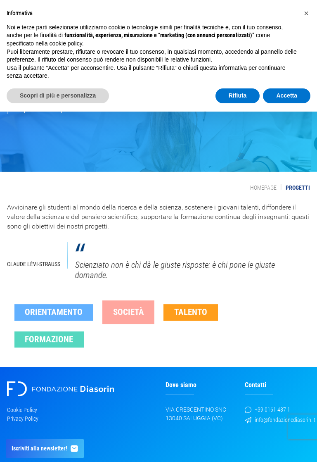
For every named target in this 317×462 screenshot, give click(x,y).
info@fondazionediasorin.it (280, 420)
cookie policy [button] (66, 43)
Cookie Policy (22, 410)
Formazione (49, 345)
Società (128, 318)
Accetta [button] (286, 95)
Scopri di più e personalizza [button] (58, 95)
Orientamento (54, 318)
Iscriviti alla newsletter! (45, 448)
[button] (306, 13)
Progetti (298, 187)
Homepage (263, 187)
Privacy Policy (22, 418)
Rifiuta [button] (238, 95)
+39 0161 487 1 (267, 409)
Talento (190, 318)
